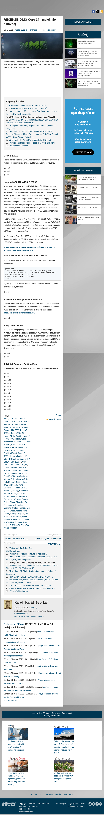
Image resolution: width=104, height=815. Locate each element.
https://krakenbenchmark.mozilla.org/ (19, 313)
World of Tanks (17, 519)
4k (26, 465)
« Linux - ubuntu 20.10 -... (16, 539)
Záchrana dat (67, 713)
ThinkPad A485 (17, 450)
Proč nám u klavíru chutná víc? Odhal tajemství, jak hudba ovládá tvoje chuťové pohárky (16, 778)
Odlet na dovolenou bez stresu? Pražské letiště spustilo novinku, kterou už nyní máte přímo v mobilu (64, 747)
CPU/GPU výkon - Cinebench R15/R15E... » (48, 541)
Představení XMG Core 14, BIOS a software (27, 105)
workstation (8, 442)
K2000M (13, 528)
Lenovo (7, 473)
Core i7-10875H (18, 445)
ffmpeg (15, 491)
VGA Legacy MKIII (21, 614)
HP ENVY (19, 447)
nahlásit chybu (55, 419)
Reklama (68, 795)
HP (25, 456)
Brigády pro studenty (52, 716)
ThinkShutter (20, 439)
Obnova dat (56, 713)
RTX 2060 (20, 465)
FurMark (18, 522)
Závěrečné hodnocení (19, 146)
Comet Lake (23, 471)
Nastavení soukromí (26, 812)
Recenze (42, 30)
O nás (58, 795)
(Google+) (33, 608)
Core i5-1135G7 (17, 433)
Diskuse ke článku (14, 624)
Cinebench (23, 491)
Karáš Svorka (21, 30)
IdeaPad (14, 473)
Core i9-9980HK (10, 468)
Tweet (58, 415)
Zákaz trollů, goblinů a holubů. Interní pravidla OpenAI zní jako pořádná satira (89, 83)
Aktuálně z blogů (83, 171)
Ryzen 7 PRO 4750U (13, 436)
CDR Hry (83, 34)
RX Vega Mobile (19, 424)
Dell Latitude (16, 479)
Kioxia (17, 488)
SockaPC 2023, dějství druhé (88, 187)
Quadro (17, 442)
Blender (7, 494)
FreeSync (15, 494)
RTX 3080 (23, 427)
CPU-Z (24, 488)
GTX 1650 (13, 419)
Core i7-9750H (10, 476)
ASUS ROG (9, 447)
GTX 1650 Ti (16, 462)
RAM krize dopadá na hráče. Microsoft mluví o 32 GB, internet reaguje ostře (88, 63)
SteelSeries (9, 488)
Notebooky (51, 30)
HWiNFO (7, 491)
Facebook (36, 795)
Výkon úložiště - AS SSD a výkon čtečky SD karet (30, 140)
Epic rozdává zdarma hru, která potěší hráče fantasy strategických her (89, 73)
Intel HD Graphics (11, 459)
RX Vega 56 (15, 525)
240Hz (14, 471)
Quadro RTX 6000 (11, 430)
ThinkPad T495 (10, 453)
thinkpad (7, 424)
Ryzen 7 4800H (14, 482)
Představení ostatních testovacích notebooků (28, 108)
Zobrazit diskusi (10, 701)
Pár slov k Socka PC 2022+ (87, 207)
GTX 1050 (23, 473)
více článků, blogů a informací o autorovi (29, 616)
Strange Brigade (17, 514)
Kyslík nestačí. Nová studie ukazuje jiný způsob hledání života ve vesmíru (87, 53)
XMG (6, 419)
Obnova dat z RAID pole (41, 713)
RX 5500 (14, 485)
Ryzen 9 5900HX (11, 427)
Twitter (48, 795)
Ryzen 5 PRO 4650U (20, 422)
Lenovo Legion (16, 456)
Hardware (33, 30)
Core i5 (23, 459)
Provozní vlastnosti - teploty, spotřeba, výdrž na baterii (32, 143)
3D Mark (17, 499)
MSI (12, 465)
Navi (21, 485)
